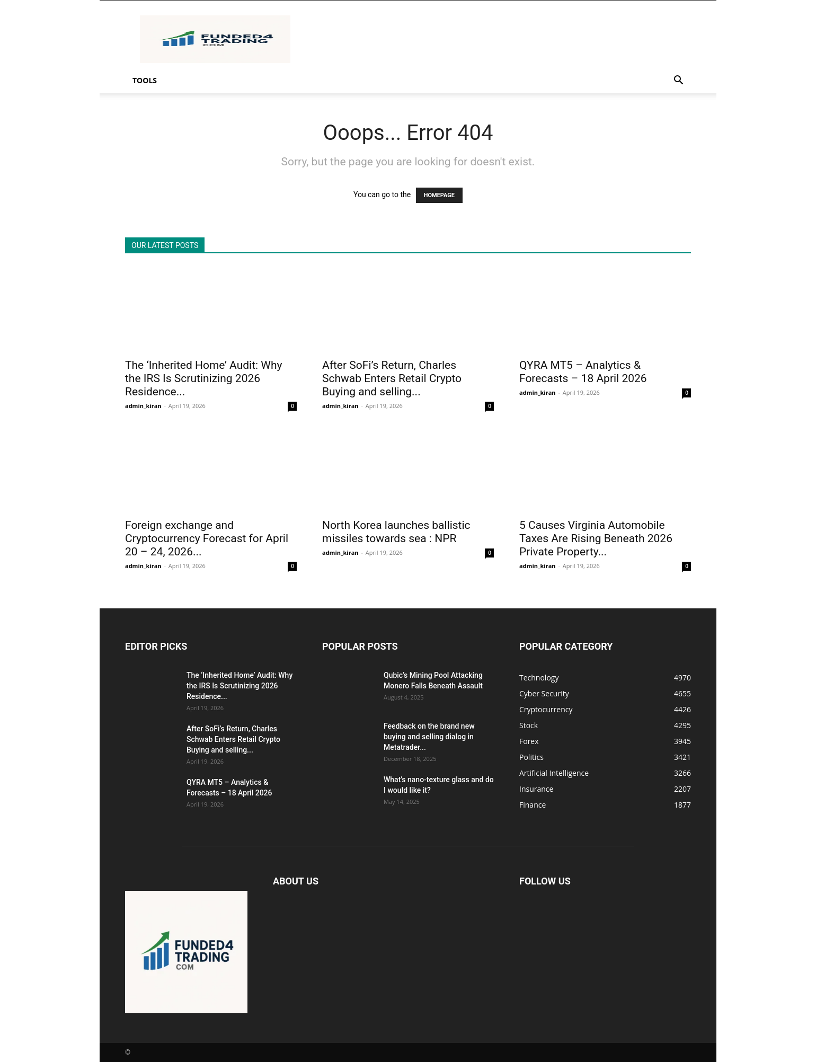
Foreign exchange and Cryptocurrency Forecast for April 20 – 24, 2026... (206, 538)
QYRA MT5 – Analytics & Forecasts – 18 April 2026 (583, 372)
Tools (144, 80)
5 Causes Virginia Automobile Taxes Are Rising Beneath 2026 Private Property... (595, 538)
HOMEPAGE (439, 195)
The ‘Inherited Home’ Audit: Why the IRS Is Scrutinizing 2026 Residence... (203, 378)
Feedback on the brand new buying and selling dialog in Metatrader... (429, 736)
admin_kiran (143, 406)
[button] (678, 81)
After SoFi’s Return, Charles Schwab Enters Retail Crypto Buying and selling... (392, 378)
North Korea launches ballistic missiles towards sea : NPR (396, 532)
